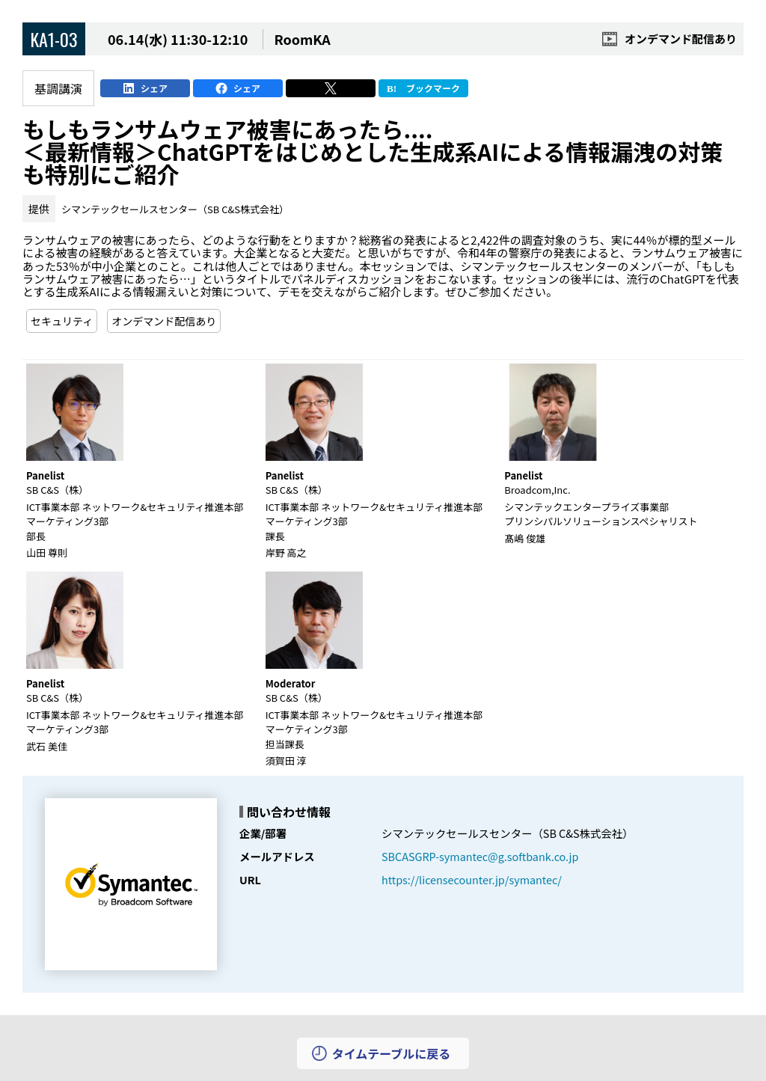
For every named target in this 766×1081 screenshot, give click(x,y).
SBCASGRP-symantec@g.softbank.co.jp (480, 856)
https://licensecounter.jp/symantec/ (472, 879)
